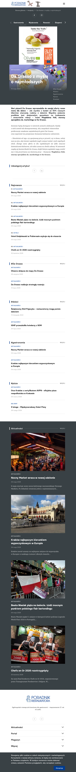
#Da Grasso (57, 89)
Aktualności (18, 189)
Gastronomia (19, 23)
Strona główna (20, 10)
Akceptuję (59, 768)
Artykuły (30, 10)
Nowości (46, 23)
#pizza (55, 97)
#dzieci (55, 92)
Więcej (62, 185)
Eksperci (58, 23)
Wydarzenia (33, 23)
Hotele (15, 233)
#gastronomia (58, 94)
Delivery (14, 403)
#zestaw (56, 99)
